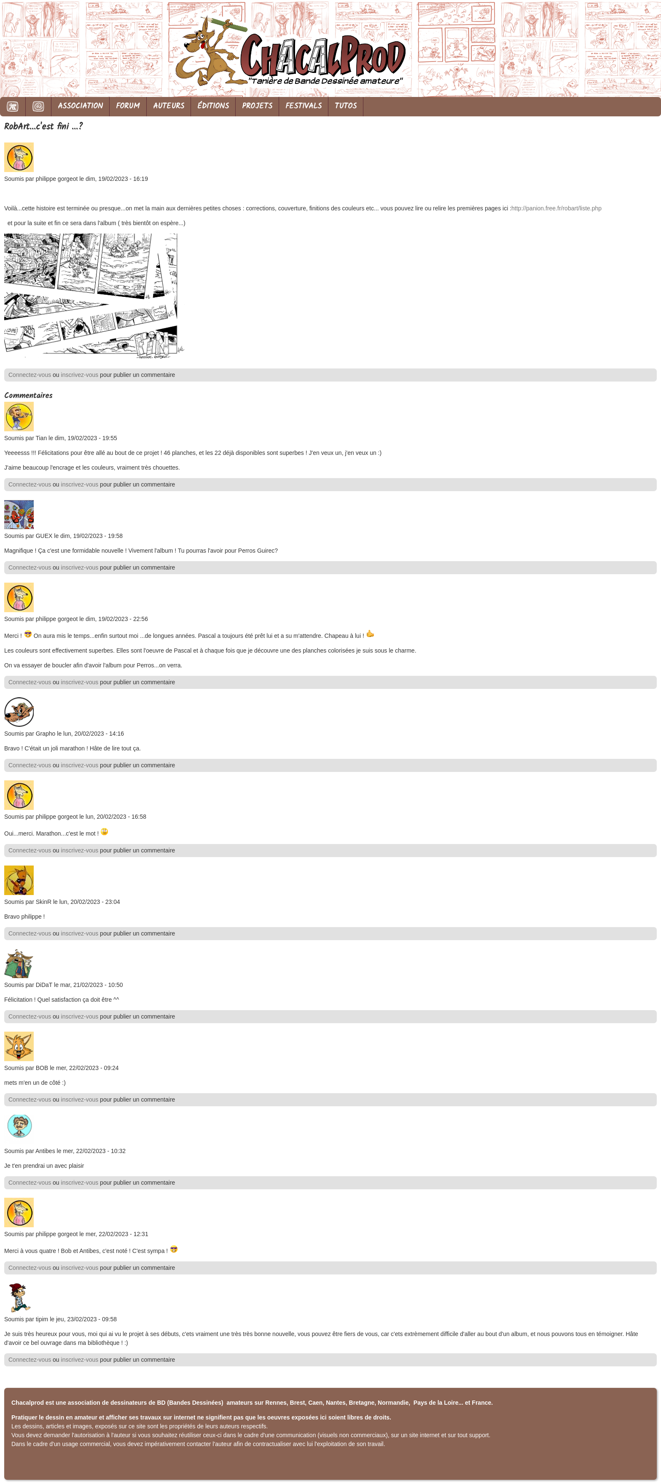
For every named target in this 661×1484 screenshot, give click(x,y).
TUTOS (346, 106)
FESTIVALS (303, 106)
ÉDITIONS (213, 106)
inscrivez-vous (80, 374)
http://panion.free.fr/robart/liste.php (556, 208)
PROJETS (257, 106)
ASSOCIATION (80, 106)
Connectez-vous (29, 374)
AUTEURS (168, 106)
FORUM (128, 106)
